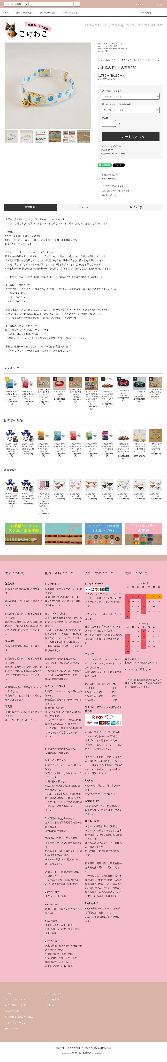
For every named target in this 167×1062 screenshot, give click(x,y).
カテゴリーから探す (23, 13)
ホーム (7, 13)
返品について (107, 150)
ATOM (15, 1028)
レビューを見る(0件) (109, 175)
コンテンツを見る (67, 13)
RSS (7, 1028)
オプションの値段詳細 (111, 146)
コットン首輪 (110, 44)
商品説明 (30, 207)
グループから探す (46, 13)
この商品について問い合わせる (113, 191)
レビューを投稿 (107, 178)
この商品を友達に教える (111, 186)
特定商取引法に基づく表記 (113, 153)
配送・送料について (15, 1005)
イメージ (83, 207)
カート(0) (155, 4)
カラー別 (108, 46)
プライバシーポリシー (16, 1022)
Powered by (83, 1053)
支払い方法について (15, 999)
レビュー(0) (137, 207)
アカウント (136, 4)
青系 (115, 46)
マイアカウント (53, 993)
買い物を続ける (107, 195)
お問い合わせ (143, 13)
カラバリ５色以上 (120, 49)
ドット (119, 44)
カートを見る (52, 999)
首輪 (107, 51)
